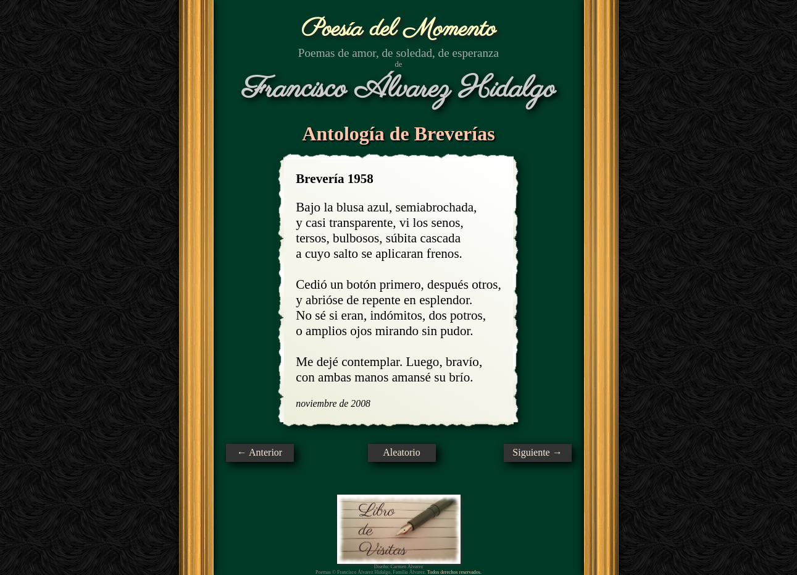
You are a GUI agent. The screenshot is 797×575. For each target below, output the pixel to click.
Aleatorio (401, 452)
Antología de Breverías (398, 133)
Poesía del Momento (398, 29)
